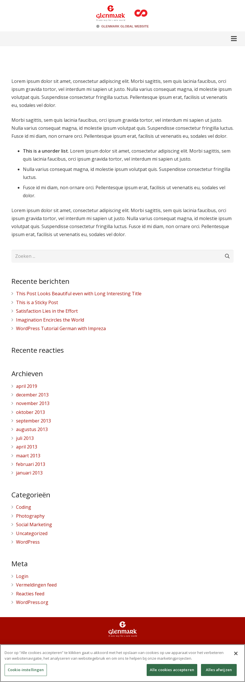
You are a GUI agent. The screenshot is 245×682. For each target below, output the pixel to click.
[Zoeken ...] (122, 256)
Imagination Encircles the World (50, 320)
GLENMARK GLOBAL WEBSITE (125, 26)
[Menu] (233, 38)
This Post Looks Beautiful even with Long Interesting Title (79, 293)
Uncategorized (31, 533)
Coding (23, 507)
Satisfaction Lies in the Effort (47, 311)
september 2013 (33, 421)
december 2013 (32, 395)
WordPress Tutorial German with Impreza (61, 328)
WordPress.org (32, 602)
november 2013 (32, 403)
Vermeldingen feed (36, 585)
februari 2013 (30, 464)
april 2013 (26, 447)
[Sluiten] (236, 655)
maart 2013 (28, 455)
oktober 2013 (30, 412)
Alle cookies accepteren (172, 671)
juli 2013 (25, 438)
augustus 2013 (32, 429)
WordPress (28, 542)
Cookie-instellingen (26, 671)
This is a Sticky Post (37, 302)
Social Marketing (34, 524)
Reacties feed (30, 594)
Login (22, 576)
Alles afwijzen (219, 671)
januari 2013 (29, 473)
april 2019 (26, 386)
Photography (30, 516)
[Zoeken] (227, 256)
